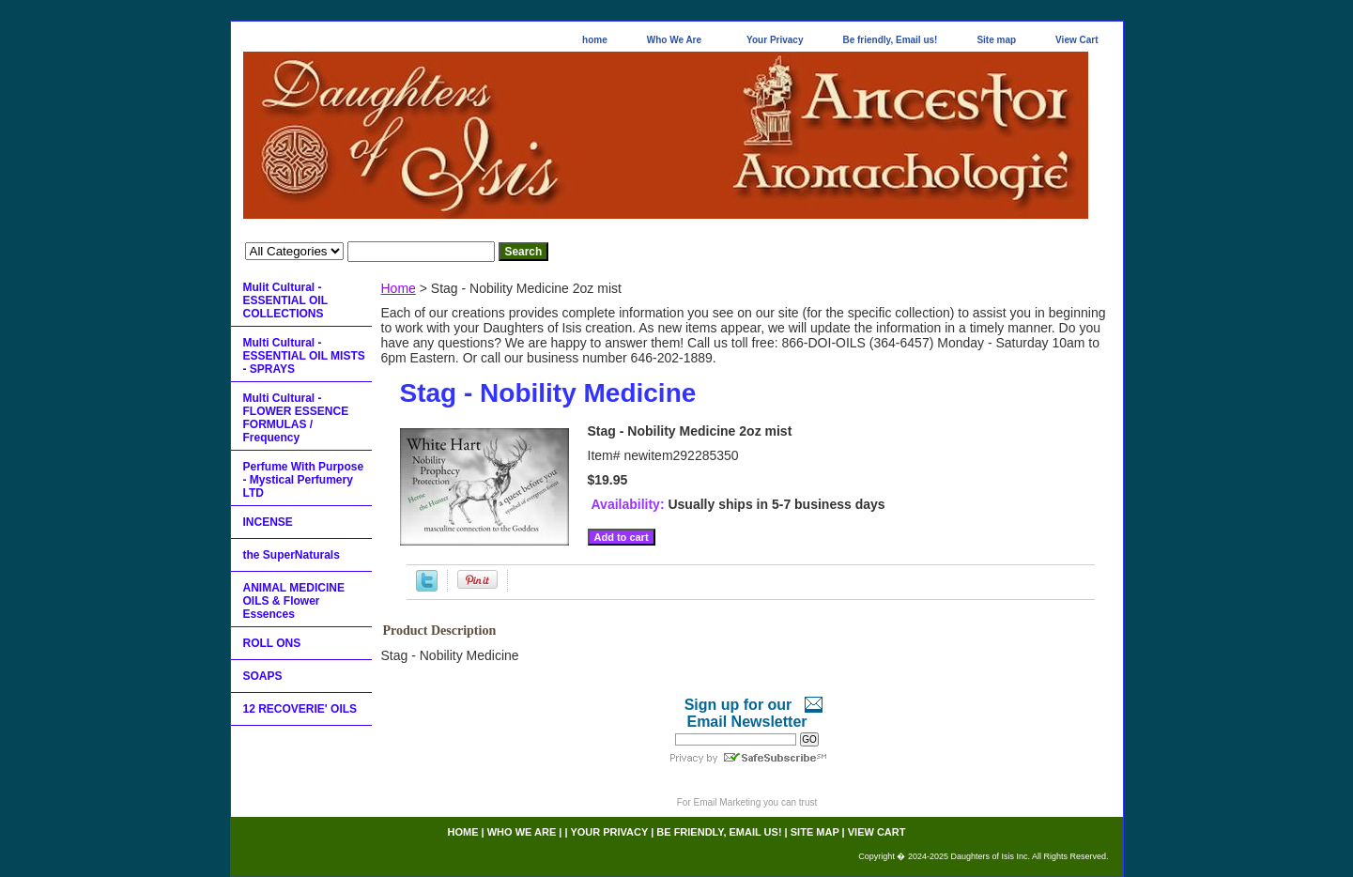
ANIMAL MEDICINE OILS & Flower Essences (294, 601)
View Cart (1076, 40)
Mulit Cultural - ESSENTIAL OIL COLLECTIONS (285, 300)
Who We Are (674, 40)
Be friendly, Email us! (889, 40)
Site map (996, 40)
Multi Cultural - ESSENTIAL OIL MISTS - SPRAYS (304, 356)
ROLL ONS (272, 643)
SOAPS (263, 676)
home (594, 40)
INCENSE (268, 522)
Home (398, 288)
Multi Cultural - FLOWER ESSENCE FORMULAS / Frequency (296, 418)
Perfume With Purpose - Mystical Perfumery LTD (303, 480)
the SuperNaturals (291, 555)
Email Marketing (727, 802)
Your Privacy (774, 40)
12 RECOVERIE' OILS (300, 708)
